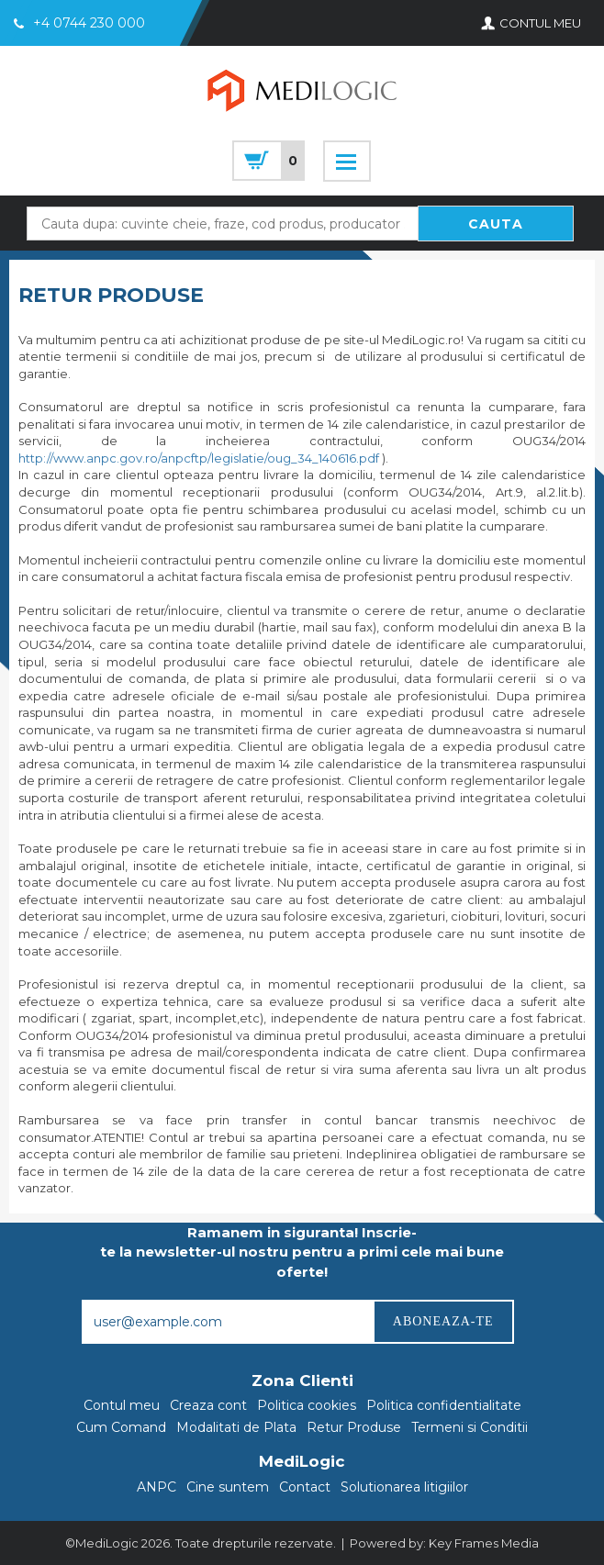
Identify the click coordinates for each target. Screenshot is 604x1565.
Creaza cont (208, 1405)
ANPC (156, 1487)
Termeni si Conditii (469, 1427)
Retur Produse (354, 1427)
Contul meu (122, 1405)
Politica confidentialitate (443, 1405)
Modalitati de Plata (236, 1427)
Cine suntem (227, 1487)
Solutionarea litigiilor (404, 1487)
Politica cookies (306, 1405)
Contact (304, 1487)
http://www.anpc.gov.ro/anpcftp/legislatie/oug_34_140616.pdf (198, 458)
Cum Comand (121, 1427)
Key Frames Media (484, 1543)
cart (268, 160)
